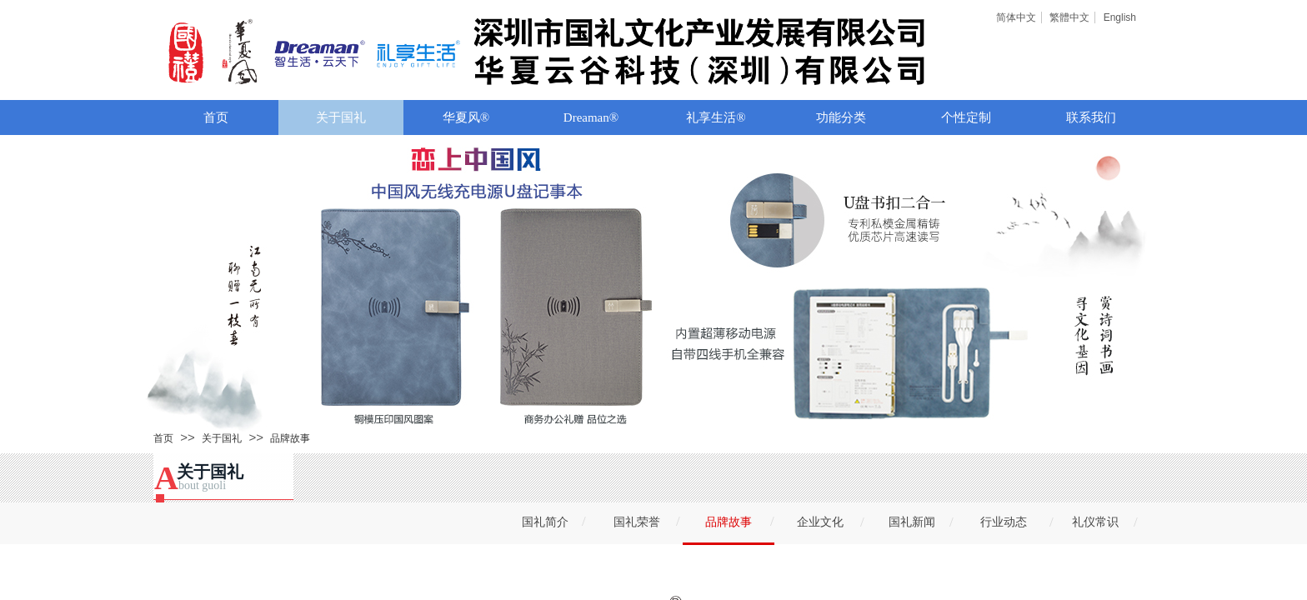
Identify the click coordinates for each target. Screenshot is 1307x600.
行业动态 (1003, 522)
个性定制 (966, 117)
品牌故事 (290, 438)
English (1120, 17)
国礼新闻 (912, 522)
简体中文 (1016, 17)
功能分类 (841, 117)
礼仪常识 (1095, 522)
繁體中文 (1069, 17)
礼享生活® (715, 117)
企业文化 (820, 522)
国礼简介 (545, 522)
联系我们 (1091, 117)
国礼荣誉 (636, 522)
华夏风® (466, 117)
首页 (215, 117)
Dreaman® (590, 117)
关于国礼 (341, 117)
